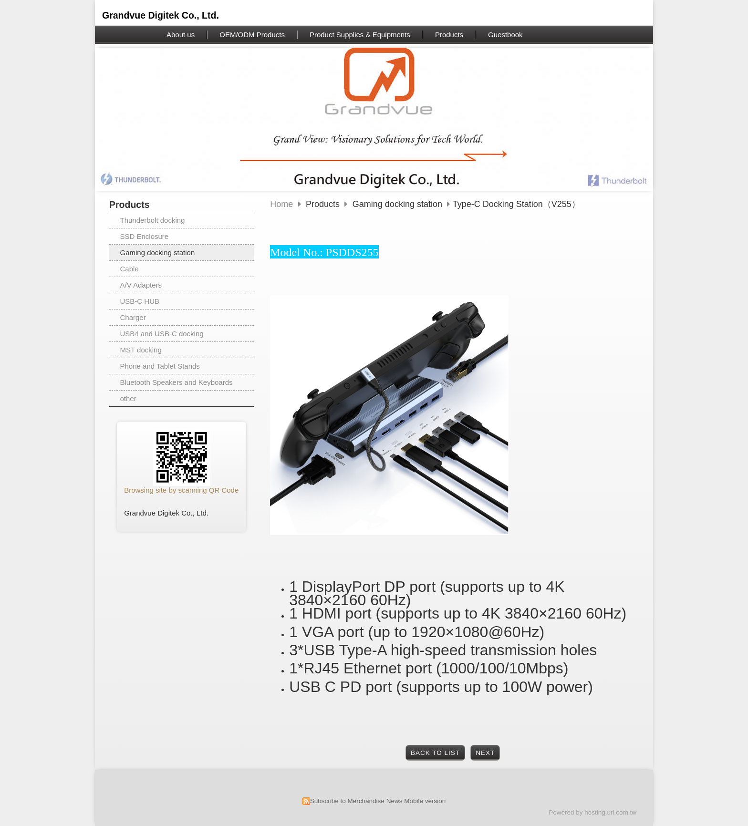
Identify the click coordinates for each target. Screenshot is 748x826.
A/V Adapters (141, 285)
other (128, 398)
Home (281, 204)
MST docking (141, 350)
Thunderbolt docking (152, 220)
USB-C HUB (140, 301)
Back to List (435, 752)
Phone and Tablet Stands (160, 366)
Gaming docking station (157, 252)
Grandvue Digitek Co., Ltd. (160, 15)
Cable (129, 269)
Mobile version (425, 801)
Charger (133, 317)
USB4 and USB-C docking (162, 334)
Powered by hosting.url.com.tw (592, 812)
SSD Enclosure (144, 236)
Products (324, 204)
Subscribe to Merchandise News (356, 801)
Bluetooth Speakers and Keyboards (176, 382)
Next (485, 752)
